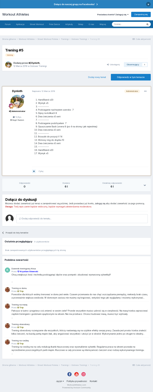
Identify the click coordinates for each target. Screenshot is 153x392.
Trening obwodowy (21, 324)
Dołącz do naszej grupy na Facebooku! (74, 4)
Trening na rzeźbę (20, 340)
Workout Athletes (15, 14)
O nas (91, 24)
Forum (8, 24)
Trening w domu (19, 288)
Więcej (103, 24)
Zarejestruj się (141, 14)
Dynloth (17, 91)
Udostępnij (113, 64)
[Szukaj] (128, 24)
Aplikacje (20, 24)
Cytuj (41, 171)
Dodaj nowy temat (97, 77)
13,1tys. (17, 117)
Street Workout (37, 24)
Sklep (80, 24)
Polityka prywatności (77, 381)
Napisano (43, 91)
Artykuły (69, 24)
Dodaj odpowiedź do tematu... (35, 218)
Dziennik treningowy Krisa (24, 268)
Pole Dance (54, 24)
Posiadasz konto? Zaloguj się (112, 14)
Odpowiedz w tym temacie (131, 77)
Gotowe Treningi (38, 66)
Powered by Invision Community (76, 387)
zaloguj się (100, 203)
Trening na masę (19, 304)
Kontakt (93, 381)
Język (60, 381)
